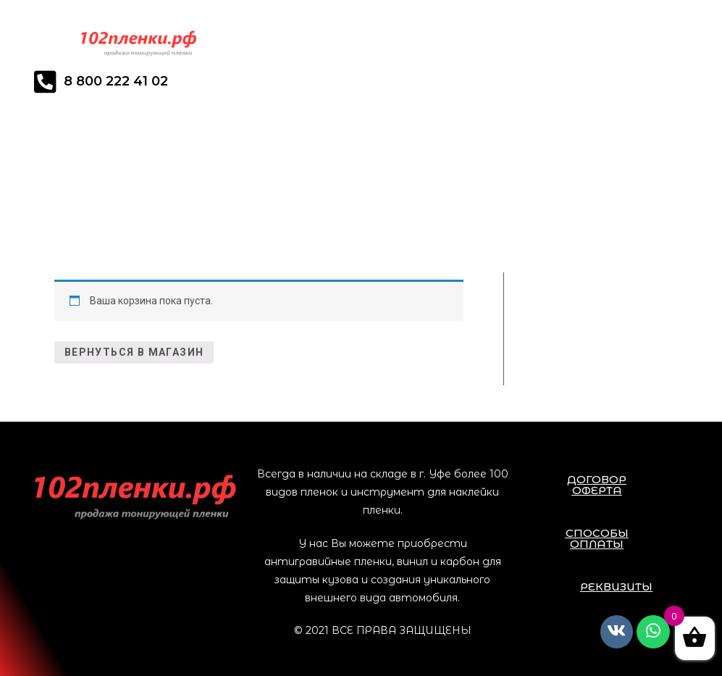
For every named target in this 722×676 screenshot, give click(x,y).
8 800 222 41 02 (116, 81)
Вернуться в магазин (134, 352)
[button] (597, 484)
